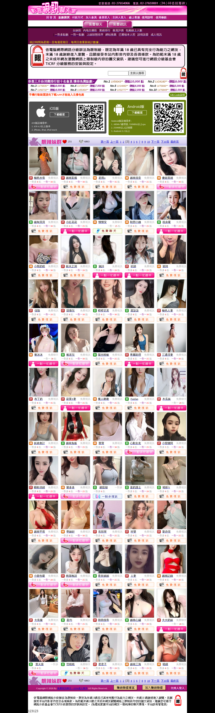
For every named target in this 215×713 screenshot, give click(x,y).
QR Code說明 (177, 94)
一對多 (118, 487)
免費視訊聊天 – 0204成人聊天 (72, 688)
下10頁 (165, 141)
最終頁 (174, 141)
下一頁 (155, 141)
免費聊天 (117, 222)
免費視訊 (53, 177)
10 (148, 141)
